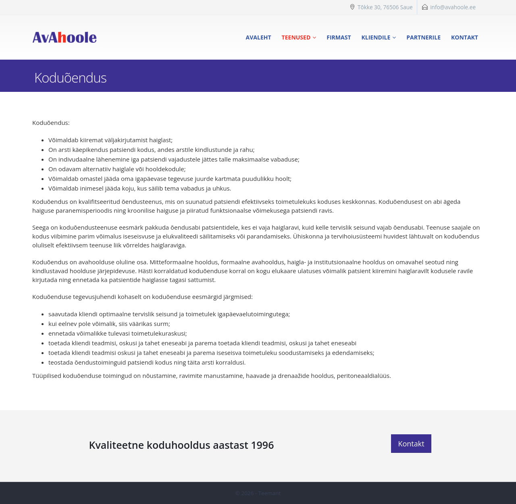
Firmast (339, 37)
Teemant (269, 493)
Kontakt (464, 37)
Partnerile (423, 37)
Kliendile (376, 37)
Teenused (296, 37)
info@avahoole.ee (453, 7)
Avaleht (258, 37)
